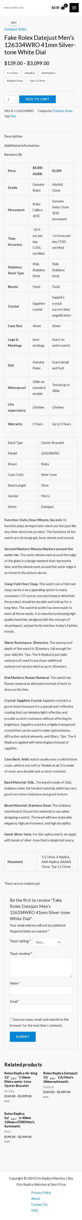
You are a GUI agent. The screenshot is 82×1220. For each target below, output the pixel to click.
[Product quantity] (10, 99)
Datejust (10, 29)
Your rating (20, 941)
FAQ (34, 1210)
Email (14, 1001)
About (35, 1198)
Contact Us (39, 1204)
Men (13, 116)
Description (13, 136)
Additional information (21, 145)
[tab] (41, 136)
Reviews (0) (13, 154)
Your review (21, 953)
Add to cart (37, 99)
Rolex (22, 29)
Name (15, 983)
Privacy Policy (41, 1192)
